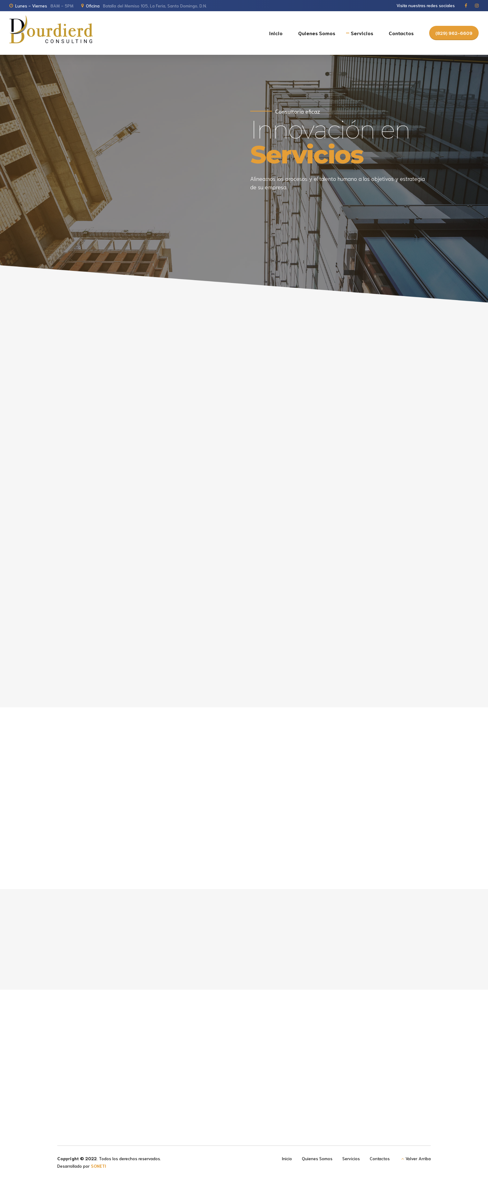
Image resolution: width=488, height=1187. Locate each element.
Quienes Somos (316, 33)
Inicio (276, 33)
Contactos (401, 33)
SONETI (98, 1166)
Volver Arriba (418, 1158)
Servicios (362, 33)
